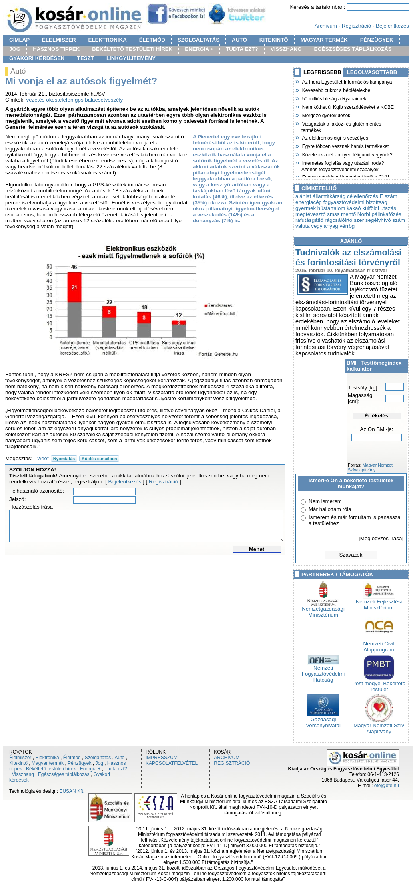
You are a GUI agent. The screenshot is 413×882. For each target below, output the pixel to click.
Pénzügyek (79, 763)
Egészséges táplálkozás (64, 774)
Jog (99, 763)
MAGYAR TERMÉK (324, 40)
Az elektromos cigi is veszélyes (334, 137)
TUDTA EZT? (242, 49)
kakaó (354, 208)
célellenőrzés (362, 196)
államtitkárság (329, 196)
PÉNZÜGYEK (376, 40)
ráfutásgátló (309, 220)
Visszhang (23, 774)
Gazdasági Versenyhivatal (323, 720)
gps (79, 100)
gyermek (305, 208)
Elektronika (47, 757)
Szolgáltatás (98, 757)
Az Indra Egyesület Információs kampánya (346, 81)
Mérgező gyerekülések (325, 115)
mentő (348, 214)
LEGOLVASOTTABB (372, 72)
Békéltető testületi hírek (51, 769)
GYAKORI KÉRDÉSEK (37, 58)
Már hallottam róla (330, 509)
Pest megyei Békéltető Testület (378, 684)
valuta (302, 226)
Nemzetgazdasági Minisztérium (323, 609)
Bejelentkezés (392, 26)
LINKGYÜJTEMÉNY (131, 58)
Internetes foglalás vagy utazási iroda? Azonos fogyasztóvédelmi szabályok (342, 165)
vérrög (347, 226)
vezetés (35, 100)
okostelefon (59, 100)
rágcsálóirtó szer (344, 220)
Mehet (257, 549)
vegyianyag (324, 226)
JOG (14, 49)
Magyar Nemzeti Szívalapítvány (370, 467)
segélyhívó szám (385, 220)
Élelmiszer (20, 757)
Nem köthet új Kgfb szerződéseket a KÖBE (347, 106)
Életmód (72, 757)
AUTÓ (239, 40)
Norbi (363, 214)
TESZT (85, 58)
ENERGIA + (199, 49)
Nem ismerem (325, 501)
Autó (120, 757)
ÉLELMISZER (59, 40)
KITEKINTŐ (273, 40)
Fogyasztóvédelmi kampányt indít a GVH (345, 176)
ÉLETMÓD (152, 40)
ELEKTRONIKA (107, 40)
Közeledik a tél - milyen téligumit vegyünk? (347, 154)
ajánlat (303, 196)
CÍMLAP (19, 40)
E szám (388, 196)
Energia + (90, 769)
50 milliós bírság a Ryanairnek (333, 98)
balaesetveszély (104, 100)
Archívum (326, 26)
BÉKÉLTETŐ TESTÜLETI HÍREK (132, 49)
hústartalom (331, 208)
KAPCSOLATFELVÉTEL (172, 763)
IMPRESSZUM (162, 757)
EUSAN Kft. (71, 791)
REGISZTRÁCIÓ (232, 763)
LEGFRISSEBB (322, 72)
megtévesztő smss (317, 214)
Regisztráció (356, 26)
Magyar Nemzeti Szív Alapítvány (378, 726)
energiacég (308, 202)
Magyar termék (48, 763)
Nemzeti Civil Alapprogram (379, 644)
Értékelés (376, 416)
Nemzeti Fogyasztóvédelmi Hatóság (323, 671)
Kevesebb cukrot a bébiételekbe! (336, 90)
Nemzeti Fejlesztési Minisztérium (379, 602)
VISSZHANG (286, 49)
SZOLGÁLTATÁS (198, 40)
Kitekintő (18, 763)
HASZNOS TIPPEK (56, 49)
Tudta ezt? (115, 769)
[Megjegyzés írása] (381, 538)
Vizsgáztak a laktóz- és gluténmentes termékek (341, 126)
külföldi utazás (379, 208)
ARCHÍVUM (226, 757)
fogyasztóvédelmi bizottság (355, 202)
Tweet (41, 458)
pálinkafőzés (386, 214)
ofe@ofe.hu (386, 785)
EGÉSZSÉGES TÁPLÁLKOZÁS (353, 49)
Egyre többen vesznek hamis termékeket (345, 146)
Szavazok (351, 555)
